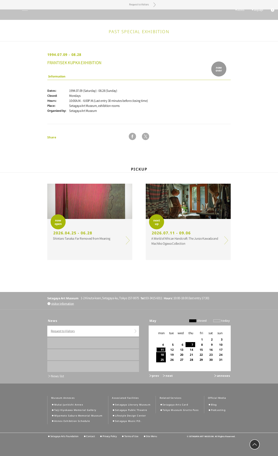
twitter (145, 136)
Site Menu (151, 436)
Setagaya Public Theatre (131, 410)
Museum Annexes (63, 398)
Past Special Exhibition (139, 31)
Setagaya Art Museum (139, 14)
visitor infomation (62, 303)
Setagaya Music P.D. (128, 421)
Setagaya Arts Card (175, 404)
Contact (90, 436)
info (267, 15)
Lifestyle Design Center (130, 415)
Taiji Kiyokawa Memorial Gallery (75, 410)
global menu (13, 14)
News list (57, 376)
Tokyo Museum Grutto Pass (181, 410)
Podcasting (218, 410)
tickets (220, 15)
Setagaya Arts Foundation (64, 436)
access (234, 15)
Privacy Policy (110, 436)
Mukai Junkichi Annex (68, 404)
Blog (214, 404)
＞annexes (222, 376)
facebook (132, 136)
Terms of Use (131, 436)
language (253, 15)
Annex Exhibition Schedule (72, 421)
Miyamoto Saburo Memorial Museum (78, 415)
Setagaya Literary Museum (132, 404)
